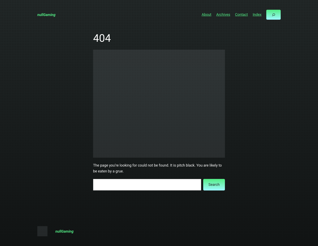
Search (214, 184)
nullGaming (46, 15)
